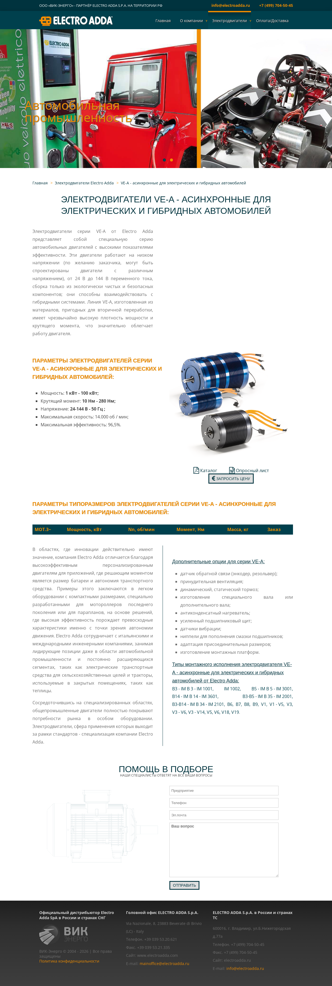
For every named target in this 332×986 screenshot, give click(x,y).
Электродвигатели (229, 20)
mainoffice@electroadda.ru (164, 963)
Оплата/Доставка (272, 20)
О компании (191, 20)
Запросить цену (231, 478)
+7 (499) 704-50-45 (276, 5)
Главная (163, 20)
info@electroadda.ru (230, 5)
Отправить (184, 885)
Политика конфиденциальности (69, 961)
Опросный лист (249, 470)
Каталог (205, 470)
